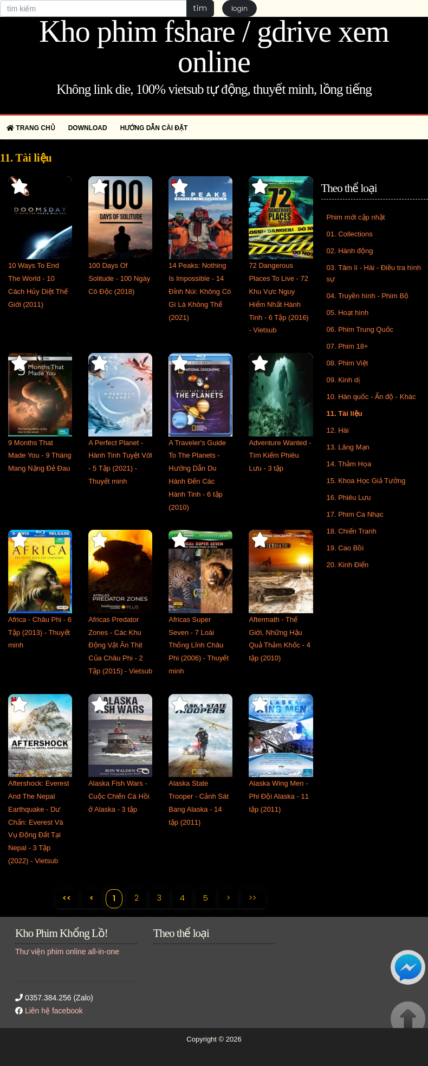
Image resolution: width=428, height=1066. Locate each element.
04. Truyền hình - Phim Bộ (368, 296)
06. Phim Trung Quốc (360, 329)
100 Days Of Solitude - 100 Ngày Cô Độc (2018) (119, 278)
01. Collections (350, 234)
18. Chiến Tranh (352, 531)
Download (87, 128)
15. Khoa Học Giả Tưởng (366, 481)
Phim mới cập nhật (356, 217)
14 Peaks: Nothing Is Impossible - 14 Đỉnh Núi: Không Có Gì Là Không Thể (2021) (199, 291)
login (239, 8)
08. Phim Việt (347, 363)
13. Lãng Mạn (348, 447)
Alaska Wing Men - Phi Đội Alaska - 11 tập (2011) (279, 796)
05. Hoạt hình (348, 313)
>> (252, 897)
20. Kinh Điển (348, 565)
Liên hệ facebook (54, 1010)
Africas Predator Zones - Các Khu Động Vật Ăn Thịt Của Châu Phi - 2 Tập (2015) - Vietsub (120, 645)
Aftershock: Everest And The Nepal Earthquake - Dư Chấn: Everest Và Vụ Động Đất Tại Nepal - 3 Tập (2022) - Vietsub (38, 822)
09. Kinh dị (343, 380)
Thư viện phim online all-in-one (67, 951)
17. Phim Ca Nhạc (355, 514)
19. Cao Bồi (345, 548)
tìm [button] (200, 8)
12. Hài (338, 430)
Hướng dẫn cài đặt (154, 128)
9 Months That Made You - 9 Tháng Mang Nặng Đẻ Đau (40, 456)
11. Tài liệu (344, 413)
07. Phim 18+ (347, 346)
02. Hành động (350, 251)
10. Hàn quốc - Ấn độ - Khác (371, 397)
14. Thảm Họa (349, 464)
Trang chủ (31, 128)
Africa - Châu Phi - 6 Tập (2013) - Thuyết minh (40, 632)
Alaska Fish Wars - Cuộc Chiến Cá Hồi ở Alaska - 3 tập (119, 796)
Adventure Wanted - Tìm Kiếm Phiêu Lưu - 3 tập (280, 456)
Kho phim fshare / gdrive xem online (213, 47)
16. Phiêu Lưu (349, 497)
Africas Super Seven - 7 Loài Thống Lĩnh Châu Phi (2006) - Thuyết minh (198, 645)
